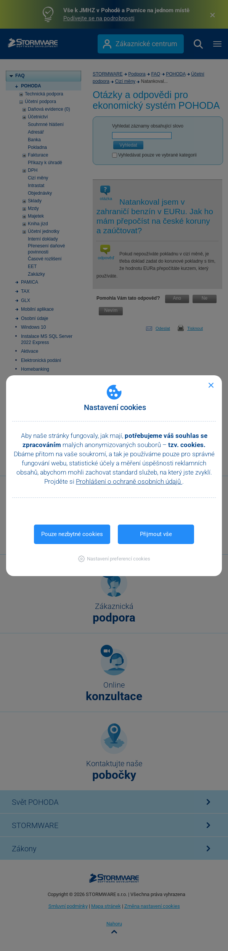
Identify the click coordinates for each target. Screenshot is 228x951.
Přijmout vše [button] (156, 534)
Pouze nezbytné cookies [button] (72, 534)
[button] (114, 559)
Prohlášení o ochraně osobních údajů (129, 481)
